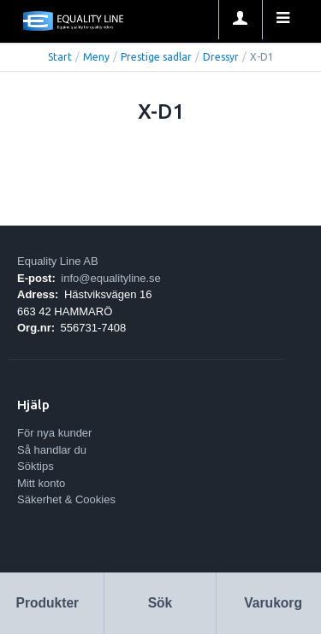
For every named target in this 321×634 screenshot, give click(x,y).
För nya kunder (54, 432)
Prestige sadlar (156, 56)
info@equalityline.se (111, 278)
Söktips (35, 466)
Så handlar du (51, 449)
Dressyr (221, 56)
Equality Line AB (57, 261)
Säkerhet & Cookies (66, 499)
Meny (96, 56)
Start (60, 56)
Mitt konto (41, 483)
